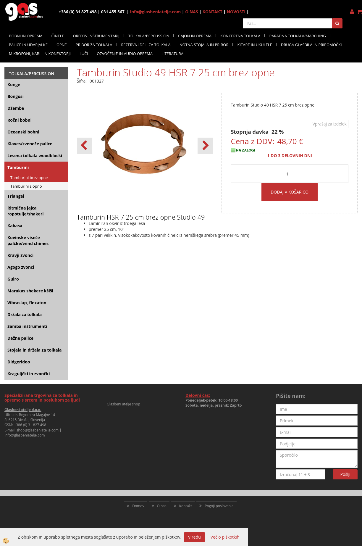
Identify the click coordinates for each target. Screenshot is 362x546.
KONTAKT (212, 12)
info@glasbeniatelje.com (155, 12)
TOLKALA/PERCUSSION (148, 35)
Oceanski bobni (23, 132)
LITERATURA (172, 53)
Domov (138, 505)
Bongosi (15, 96)
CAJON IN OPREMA (194, 35)
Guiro (13, 279)
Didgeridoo (18, 362)
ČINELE (57, 35)
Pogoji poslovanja (219, 505)
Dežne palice (20, 338)
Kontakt (185, 505)
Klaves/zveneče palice (29, 143)
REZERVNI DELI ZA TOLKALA (146, 44)
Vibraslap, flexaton (26, 302)
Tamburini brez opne (29, 177)
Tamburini (18, 167)
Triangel (15, 196)
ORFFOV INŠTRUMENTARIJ (96, 35)
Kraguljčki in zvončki (28, 373)
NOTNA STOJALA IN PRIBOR (204, 44)
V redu (194, 537)
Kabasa (14, 225)
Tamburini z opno (26, 186)
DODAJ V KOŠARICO (289, 192)
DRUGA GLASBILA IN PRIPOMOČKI (311, 44)
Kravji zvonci (20, 255)
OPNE (61, 44)
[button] (205, 146)
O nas (162, 505)
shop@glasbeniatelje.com (38, 430)
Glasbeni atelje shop (123, 404)
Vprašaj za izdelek (330, 124)
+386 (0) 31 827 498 (30, 424)
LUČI (84, 53)
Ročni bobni (19, 120)
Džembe (15, 108)
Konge (13, 84)
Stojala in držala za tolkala (34, 350)
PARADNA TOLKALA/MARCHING (297, 35)
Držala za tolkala (24, 314)
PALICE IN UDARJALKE (28, 44)
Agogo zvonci (20, 267)
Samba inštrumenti (27, 326)
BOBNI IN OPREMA (26, 35)
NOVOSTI (236, 12)
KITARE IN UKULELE (254, 44)
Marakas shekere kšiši (30, 291)
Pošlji (345, 474)
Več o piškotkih (225, 537)
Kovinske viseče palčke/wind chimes (28, 240)
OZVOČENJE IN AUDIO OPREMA (125, 53)
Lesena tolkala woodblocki (34, 155)
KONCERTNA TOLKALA (240, 35)
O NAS (191, 12)
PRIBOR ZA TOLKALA (94, 44)
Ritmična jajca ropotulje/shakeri (25, 211)
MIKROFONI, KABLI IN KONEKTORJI (40, 53)
